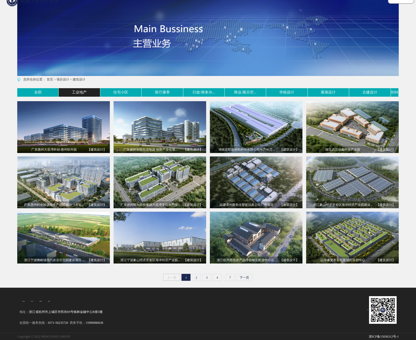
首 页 (217, 9)
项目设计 (63, 79)
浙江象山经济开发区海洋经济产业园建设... (343, 205)
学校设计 (272, 92)
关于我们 (360, 9)
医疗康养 (137, 92)
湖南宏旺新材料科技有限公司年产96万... (246, 149)
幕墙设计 (311, 92)
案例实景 (264, 9)
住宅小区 (97, 92)
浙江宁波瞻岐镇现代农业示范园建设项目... (54, 260)
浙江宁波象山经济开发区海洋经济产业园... (150, 260)
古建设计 (351, 92)
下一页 (244, 277)
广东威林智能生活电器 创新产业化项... (150, 149)
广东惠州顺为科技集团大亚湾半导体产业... (150, 205)
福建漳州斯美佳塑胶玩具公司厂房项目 (246, 205)
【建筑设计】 (96, 149)
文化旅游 (288, 9)
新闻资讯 (336, 9)
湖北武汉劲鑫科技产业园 (342, 149)
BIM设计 (391, 92)
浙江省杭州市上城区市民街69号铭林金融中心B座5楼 (66, 312)
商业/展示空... (228, 92)
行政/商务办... (181, 92)
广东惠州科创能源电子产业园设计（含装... (54, 205)
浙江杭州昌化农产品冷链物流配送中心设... (246, 260)
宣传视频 (312, 9)
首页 (50, 79)
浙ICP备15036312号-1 (384, 336)
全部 (21, 92)
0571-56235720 (58, 323)
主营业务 (240, 9)
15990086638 (94, 323)
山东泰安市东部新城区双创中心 (342, 260)
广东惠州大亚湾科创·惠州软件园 (54, 149)
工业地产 (57, 92)
